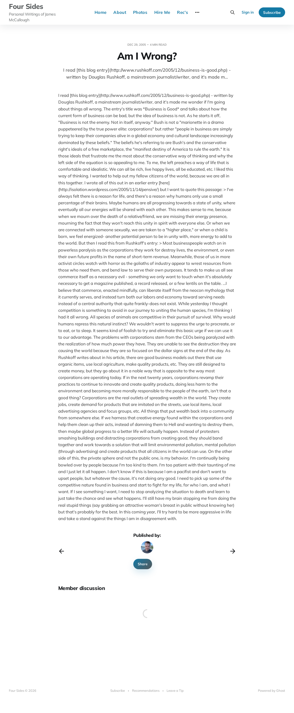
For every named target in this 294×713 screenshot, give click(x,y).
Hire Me (162, 12)
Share (143, 564)
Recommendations (145, 690)
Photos (140, 12)
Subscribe (272, 12)
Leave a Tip (175, 690)
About (119, 12)
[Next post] (233, 551)
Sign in (248, 12)
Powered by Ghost (271, 690)
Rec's (182, 12)
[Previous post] (61, 551)
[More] (197, 12)
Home (100, 12)
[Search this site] (232, 12)
